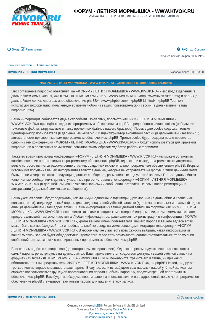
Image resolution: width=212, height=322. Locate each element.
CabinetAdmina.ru (124, 309)
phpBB (96, 305)
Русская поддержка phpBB (106, 313)
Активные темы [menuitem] (47, 65)
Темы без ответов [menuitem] (19, 65)
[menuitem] (13, 49)
